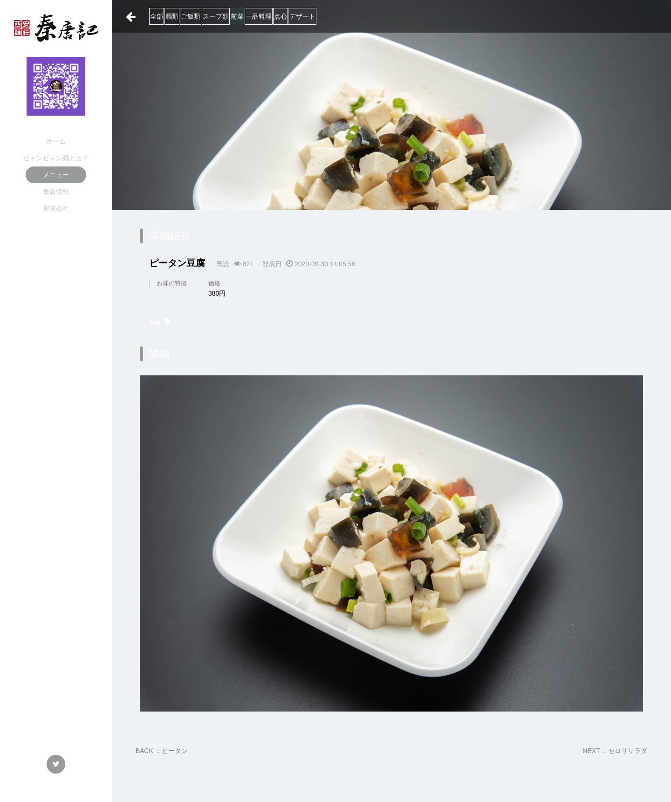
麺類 (195, 16)
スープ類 (274, 16)
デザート (430, 16)
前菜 (312, 16)
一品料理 (351, 16)
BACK (162, 750)
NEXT (614, 750)
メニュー (56, 175)
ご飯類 (231, 16)
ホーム (56, 141)
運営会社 (56, 208)
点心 (390, 16)
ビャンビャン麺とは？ (56, 158)
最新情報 (56, 191)
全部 (163, 16)
